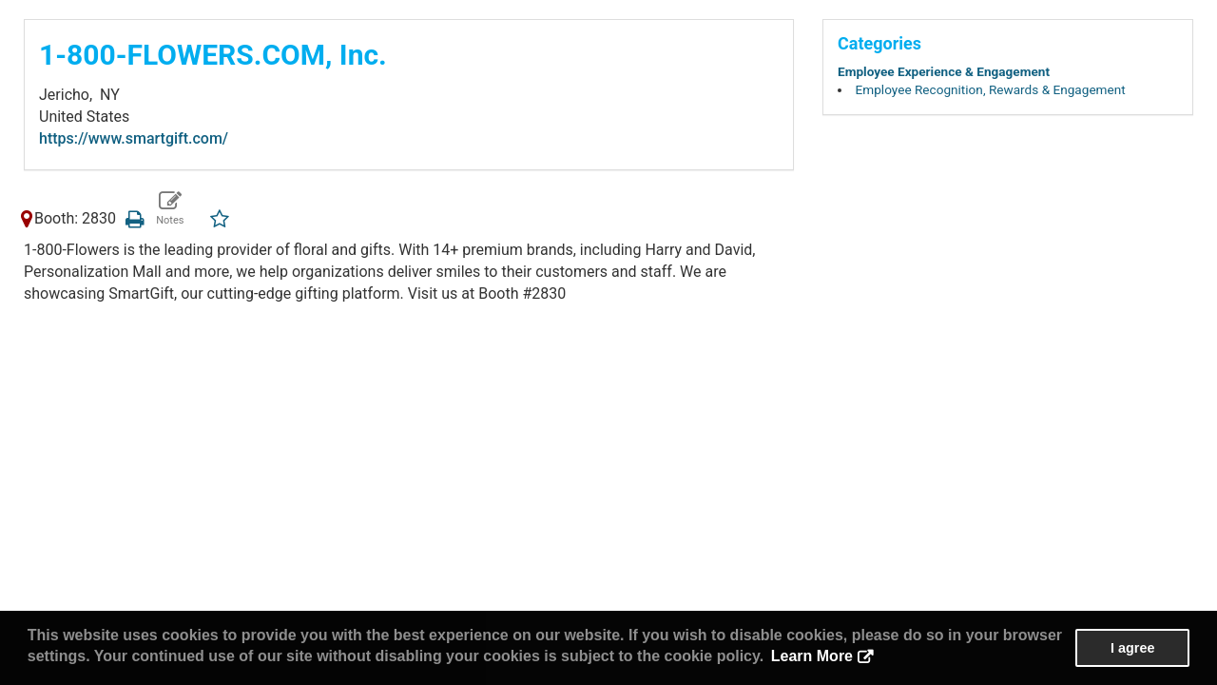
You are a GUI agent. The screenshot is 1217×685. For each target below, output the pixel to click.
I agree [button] (1132, 648)
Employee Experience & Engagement (944, 71)
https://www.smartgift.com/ (133, 138)
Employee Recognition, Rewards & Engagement (991, 89)
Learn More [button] (812, 656)
